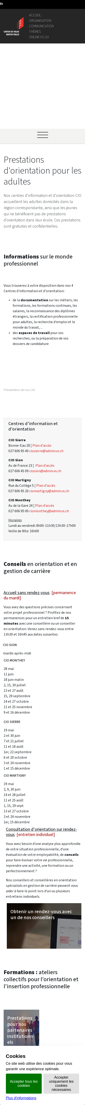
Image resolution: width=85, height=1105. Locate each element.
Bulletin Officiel (46, 1037)
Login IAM (42, 1018)
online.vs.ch (39, 37)
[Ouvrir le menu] (42, 55)
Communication (41, 26)
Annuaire (41, 972)
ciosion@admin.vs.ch (45, 363)
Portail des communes (51, 994)
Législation (43, 983)
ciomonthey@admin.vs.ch (49, 403)
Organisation (40, 20)
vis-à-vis (40, 1043)
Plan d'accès (41, 337)
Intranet (41, 989)
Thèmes (35, 31)
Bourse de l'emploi (48, 1013)
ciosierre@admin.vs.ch (46, 343)
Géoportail (42, 978)
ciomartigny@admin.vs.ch (49, 383)
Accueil (35, 15)
